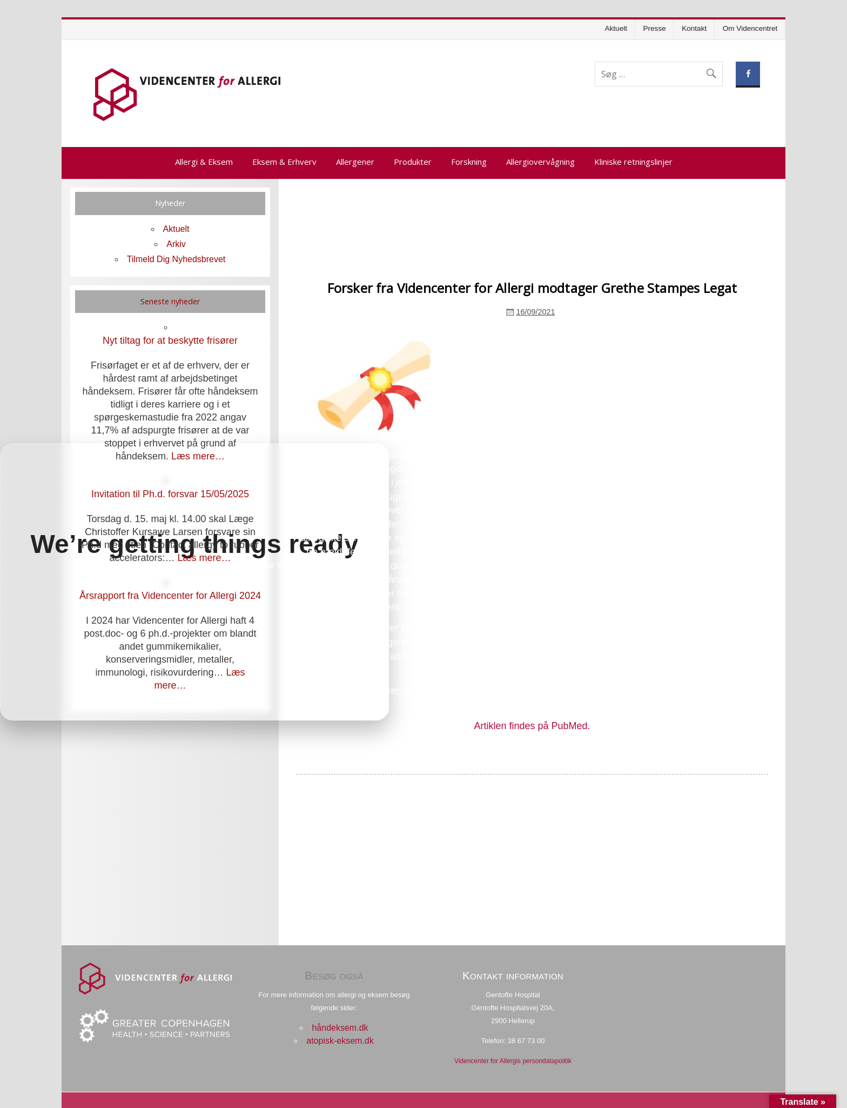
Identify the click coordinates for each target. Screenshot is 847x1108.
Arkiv (176, 244)
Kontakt (694, 28)
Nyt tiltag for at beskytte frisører (170, 340)
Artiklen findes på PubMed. (532, 725)
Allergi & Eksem (204, 161)
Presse (654, 28)
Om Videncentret (750, 28)
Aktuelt (615, 28)
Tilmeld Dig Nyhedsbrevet (176, 259)
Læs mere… (198, 456)
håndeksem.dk (340, 1027)
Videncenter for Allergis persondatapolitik (513, 1061)
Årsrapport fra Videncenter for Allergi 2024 (170, 595)
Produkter (413, 161)
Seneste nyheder (170, 301)
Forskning (469, 161)
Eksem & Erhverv (284, 161)
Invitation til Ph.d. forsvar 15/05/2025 (170, 494)
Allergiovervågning (540, 161)
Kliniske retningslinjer (633, 161)
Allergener (355, 161)
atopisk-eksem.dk (340, 1040)
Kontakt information (512, 975)
